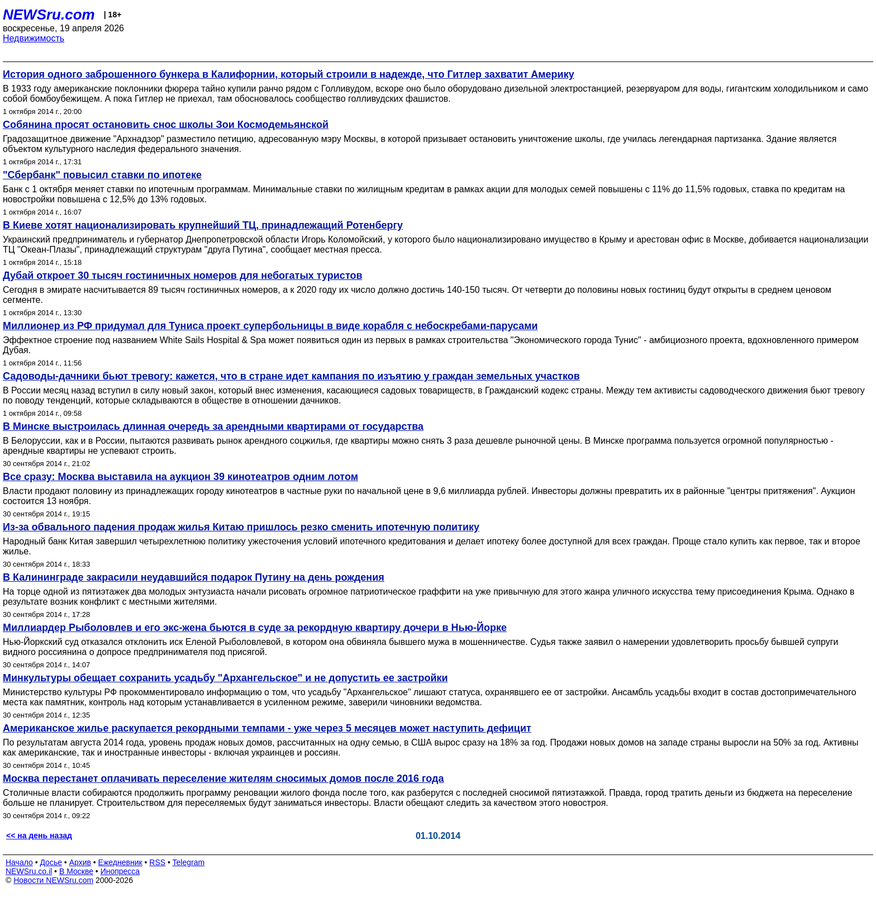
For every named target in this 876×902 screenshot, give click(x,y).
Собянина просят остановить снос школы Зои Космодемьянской (165, 124)
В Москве (76, 871)
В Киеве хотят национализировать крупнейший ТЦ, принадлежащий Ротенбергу (203, 225)
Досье (51, 862)
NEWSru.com (49, 14)
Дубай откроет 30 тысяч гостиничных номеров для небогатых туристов (183, 275)
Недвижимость (33, 38)
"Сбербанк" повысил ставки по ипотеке (102, 175)
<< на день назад (39, 835)
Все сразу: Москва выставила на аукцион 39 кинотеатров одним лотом (180, 476)
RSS (157, 862)
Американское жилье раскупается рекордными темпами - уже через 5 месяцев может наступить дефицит (267, 728)
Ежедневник (120, 862)
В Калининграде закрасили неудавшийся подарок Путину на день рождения (193, 577)
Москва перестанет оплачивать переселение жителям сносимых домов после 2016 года (223, 778)
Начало (19, 862)
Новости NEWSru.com (53, 880)
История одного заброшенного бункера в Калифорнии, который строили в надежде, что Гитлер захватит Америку (288, 74)
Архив (80, 862)
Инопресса (120, 871)
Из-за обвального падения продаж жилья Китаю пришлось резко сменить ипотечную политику (241, 527)
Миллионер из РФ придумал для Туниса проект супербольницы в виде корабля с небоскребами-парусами (270, 325)
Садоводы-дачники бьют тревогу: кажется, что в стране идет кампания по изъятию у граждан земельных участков (291, 376)
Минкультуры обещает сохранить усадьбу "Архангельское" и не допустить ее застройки (225, 677)
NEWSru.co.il (29, 871)
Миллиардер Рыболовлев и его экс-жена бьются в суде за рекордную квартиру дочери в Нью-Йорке (255, 627)
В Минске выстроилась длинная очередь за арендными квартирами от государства (213, 426)
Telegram (189, 862)
